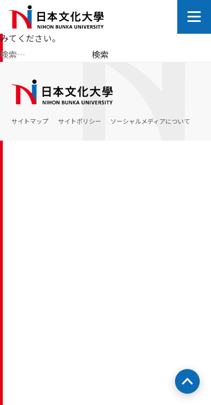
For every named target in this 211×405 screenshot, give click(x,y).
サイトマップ (29, 120)
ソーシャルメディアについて (150, 120)
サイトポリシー (79, 120)
